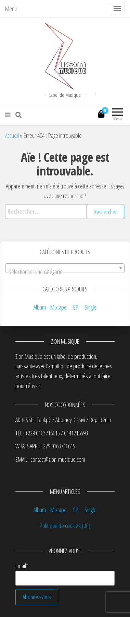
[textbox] (65, 271)
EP (75, 307)
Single (90, 307)
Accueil (12, 135)
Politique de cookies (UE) (65, 526)
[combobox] (65, 268)
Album (40, 307)
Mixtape (58, 307)
